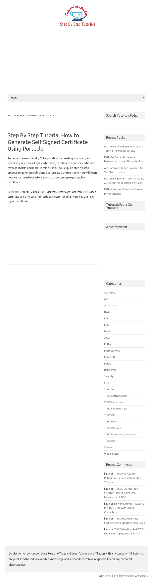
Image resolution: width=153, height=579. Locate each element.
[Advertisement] (76, 62)
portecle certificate (49, 196)
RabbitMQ (110, 369)
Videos (35, 191)
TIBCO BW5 (111, 421)
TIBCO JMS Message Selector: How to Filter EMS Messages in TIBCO (121, 493)
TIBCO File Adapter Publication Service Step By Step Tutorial (122, 477)
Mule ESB (109, 357)
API (106, 299)
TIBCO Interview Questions (119, 434)
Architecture (111, 305)
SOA (106, 382)
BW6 (107, 311)
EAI (106, 318)
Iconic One (104, 575)
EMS (106, 324)
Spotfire (109, 389)
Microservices (112, 350)
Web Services (112, 453)
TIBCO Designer (113, 428)
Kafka (107, 344)
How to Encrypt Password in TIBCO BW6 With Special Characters (124, 508)
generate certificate (58, 191)
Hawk (107, 331)
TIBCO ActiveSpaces (116, 395)
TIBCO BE (109, 415)
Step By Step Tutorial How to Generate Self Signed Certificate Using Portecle (48, 142)
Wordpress (141, 575)
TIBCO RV (110, 440)
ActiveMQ (109, 292)
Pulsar (107, 363)
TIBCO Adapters (113, 402)
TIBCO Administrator (116, 408)
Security (24, 191)
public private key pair (75, 196)
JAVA (107, 337)
